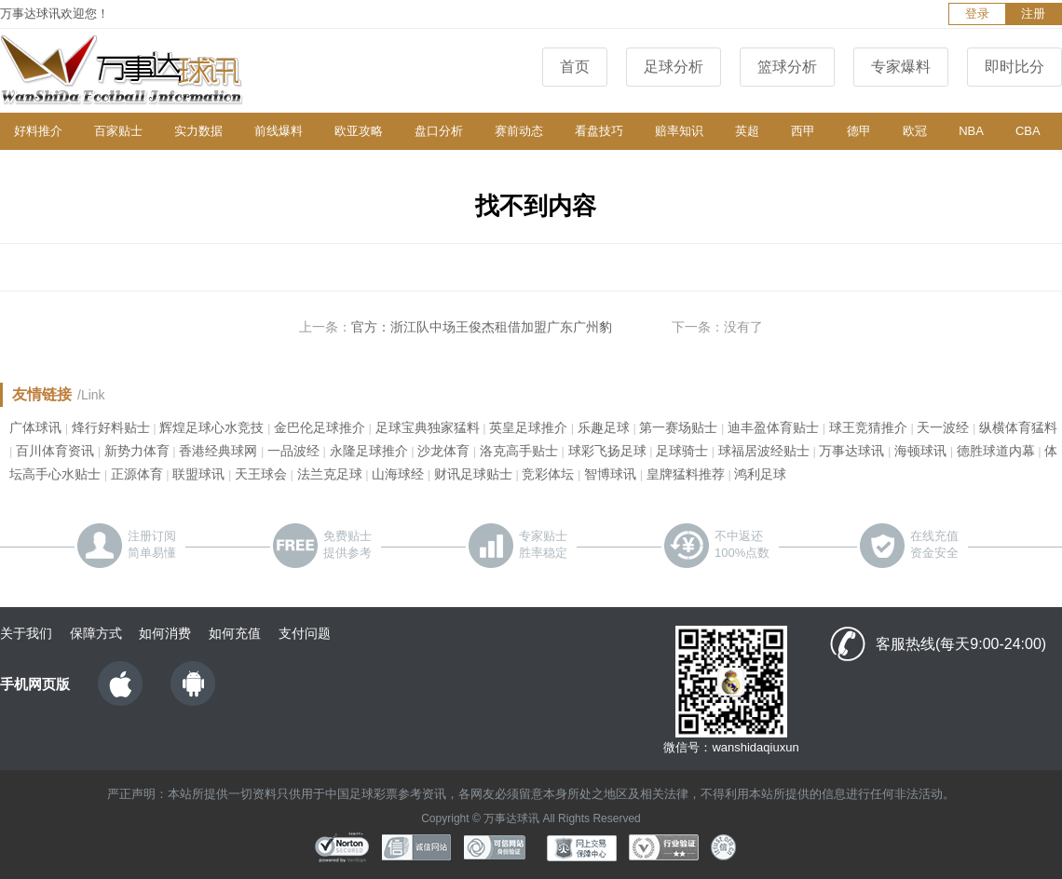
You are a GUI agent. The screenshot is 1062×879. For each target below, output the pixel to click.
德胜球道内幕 (996, 450)
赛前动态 (519, 131)
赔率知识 (679, 131)
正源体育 (137, 474)
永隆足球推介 (369, 450)
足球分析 (673, 66)
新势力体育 (137, 450)
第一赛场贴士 (678, 427)
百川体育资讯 (55, 450)
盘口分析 (439, 131)
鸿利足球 (760, 474)
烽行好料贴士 (111, 427)
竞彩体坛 (548, 474)
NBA (971, 131)
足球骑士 (682, 450)
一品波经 (293, 450)
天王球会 (261, 474)
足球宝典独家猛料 (427, 427)
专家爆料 (901, 66)
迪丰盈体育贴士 (773, 427)
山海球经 (398, 474)
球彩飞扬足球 (607, 450)
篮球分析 (787, 66)
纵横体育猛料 (1018, 427)
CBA (1028, 131)
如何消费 (165, 633)
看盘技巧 (599, 131)
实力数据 (198, 131)
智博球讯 (610, 474)
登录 (977, 13)
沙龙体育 (443, 450)
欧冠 (915, 131)
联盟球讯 (198, 474)
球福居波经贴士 (764, 450)
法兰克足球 (329, 474)
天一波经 (943, 427)
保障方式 (96, 633)
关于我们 (26, 633)
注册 (1033, 13)
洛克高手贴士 (519, 450)
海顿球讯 (920, 450)
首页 (575, 66)
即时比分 (1014, 66)
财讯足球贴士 (473, 474)
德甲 (859, 131)
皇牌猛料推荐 (686, 474)
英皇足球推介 (528, 427)
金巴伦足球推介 (319, 427)
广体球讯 (35, 427)
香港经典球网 (218, 450)
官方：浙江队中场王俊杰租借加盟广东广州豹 (481, 326)
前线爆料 (278, 131)
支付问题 (305, 633)
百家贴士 (118, 131)
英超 (747, 131)
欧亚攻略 (358, 131)
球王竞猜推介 (868, 427)
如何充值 (235, 633)
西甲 (803, 131)
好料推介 (38, 131)
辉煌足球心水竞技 (211, 427)
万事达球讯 (851, 450)
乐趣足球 (604, 427)
